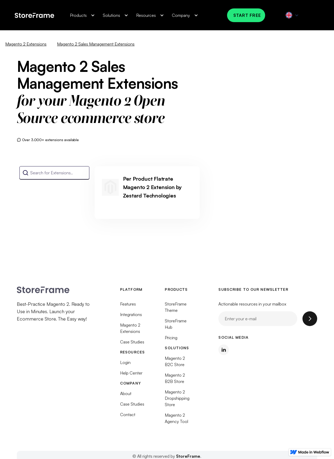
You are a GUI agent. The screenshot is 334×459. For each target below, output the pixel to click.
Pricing (171, 340)
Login (125, 365)
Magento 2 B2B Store (175, 381)
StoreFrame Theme (176, 310)
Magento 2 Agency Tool (176, 421)
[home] (34, 15)
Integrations (131, 317)
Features (128, 306)
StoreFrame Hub (176, 327)
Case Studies (132, 344)
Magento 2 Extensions (26, 44)
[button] (81, 15)
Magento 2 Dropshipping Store (177, 401)
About (125, 396)
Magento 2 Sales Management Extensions (96, 44)
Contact (127, 417)
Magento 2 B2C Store (175, 364)
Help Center (131, 375)
